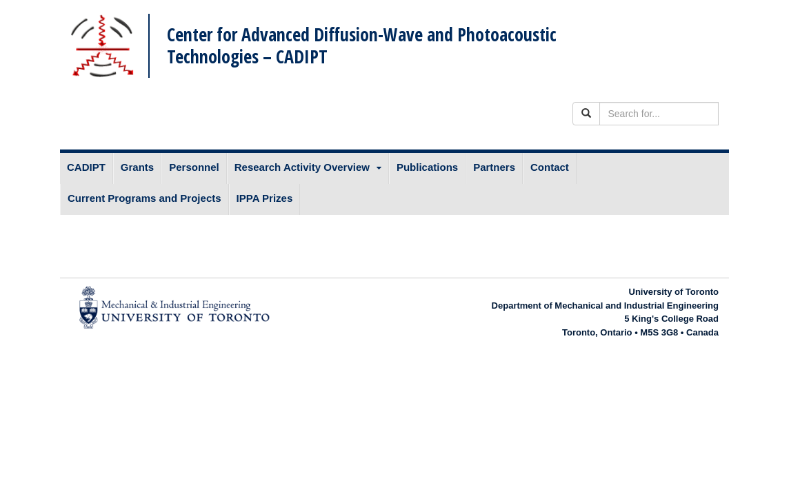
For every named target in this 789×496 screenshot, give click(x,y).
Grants (137, 167)
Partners (494, 167)
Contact (549, 167)
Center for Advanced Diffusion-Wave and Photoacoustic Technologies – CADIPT (362, 45)
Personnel (194, 167)
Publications (427, 167)
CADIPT (86, 167)
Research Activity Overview (302, 167)
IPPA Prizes (265, 198)
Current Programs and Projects (144, 198)
